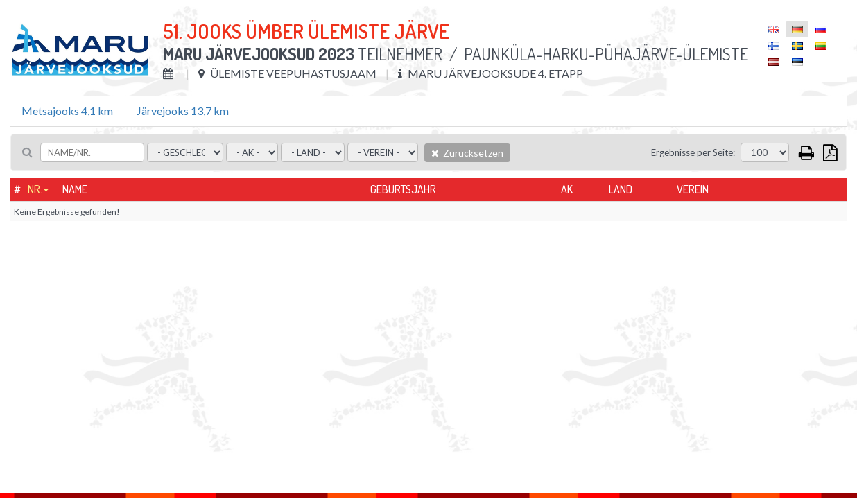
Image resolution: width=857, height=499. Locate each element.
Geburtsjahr (403, 189)
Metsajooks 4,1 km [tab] (67, 110)
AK (567, 189)
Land (620, 189)
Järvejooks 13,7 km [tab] (183, 110)
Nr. (35, 189)
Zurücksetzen (467, 153)
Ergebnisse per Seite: (693, 152)
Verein (693, 189)
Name (74, 189)
